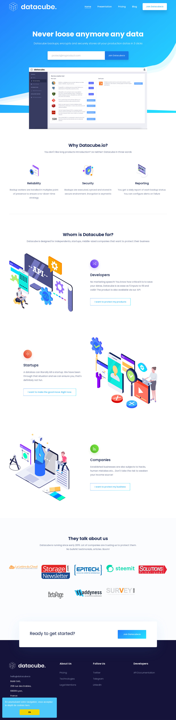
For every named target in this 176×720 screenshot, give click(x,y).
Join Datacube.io (154, 6)
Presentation (104, 6)
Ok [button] (29, 712)
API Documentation (144, 672)
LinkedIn (97, 685)
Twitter (96, 672)
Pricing (122, 6)
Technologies (67, 678)
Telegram (98, 678)
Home (88, 6)
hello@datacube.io (20, 676)
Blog (134, 6)
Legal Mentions (68, 685)
